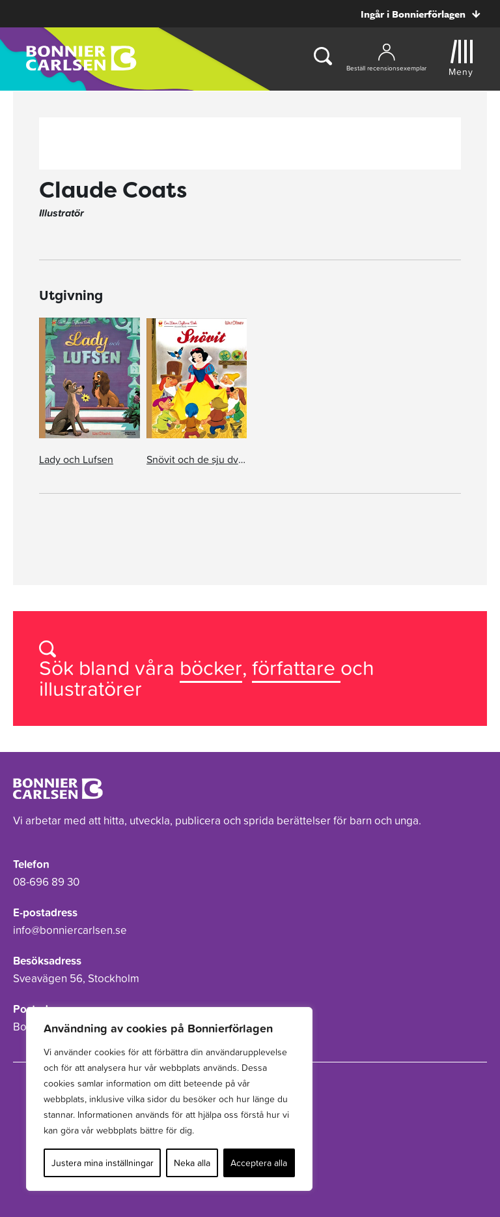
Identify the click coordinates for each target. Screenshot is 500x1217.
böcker (211, 667)
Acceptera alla (258, 1162)
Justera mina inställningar (102, 1162)
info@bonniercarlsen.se (70, 930)
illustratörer (90, 688)
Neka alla (192, 1162)
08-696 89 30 (46, 881)
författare (296, 667)
